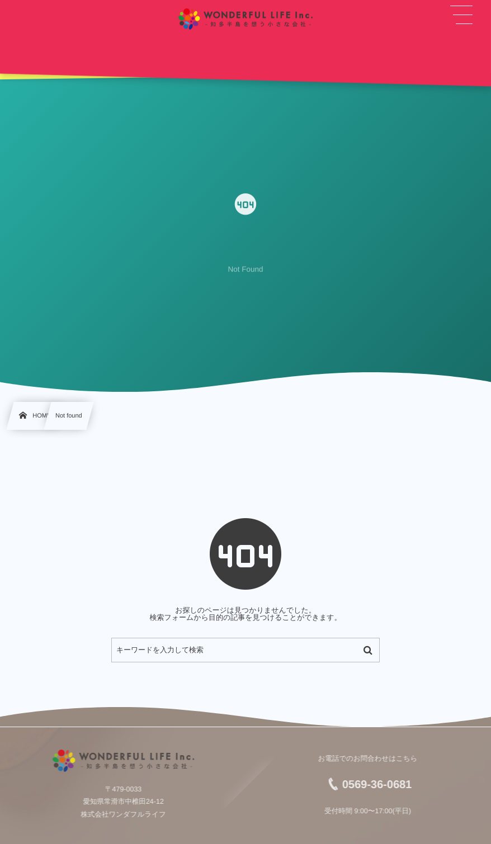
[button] (462, 15)
